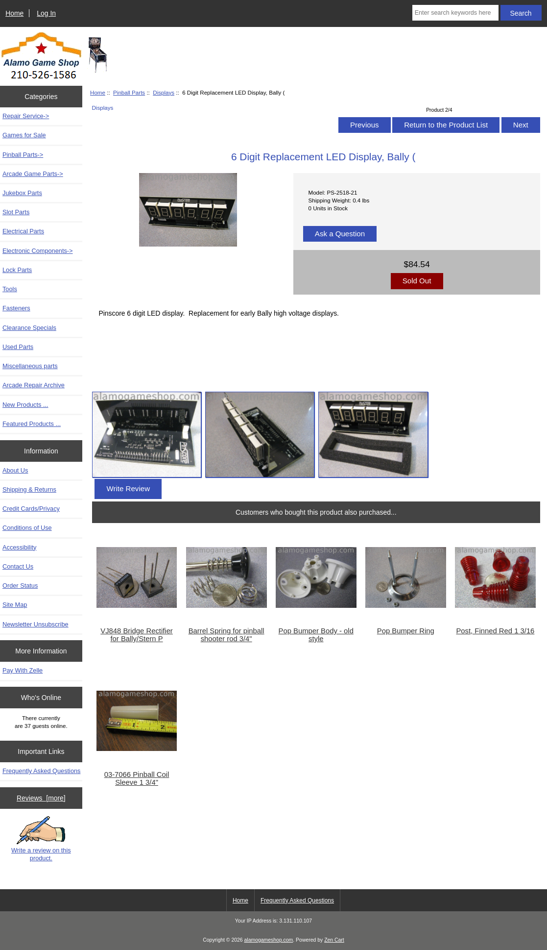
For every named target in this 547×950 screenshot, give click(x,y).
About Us (15, 470)
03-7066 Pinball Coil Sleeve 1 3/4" (136, 778)
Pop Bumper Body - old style (316, 635)
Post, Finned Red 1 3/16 (495, 631)
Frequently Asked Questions (41, 771)
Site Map (14, 604)
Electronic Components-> (37, 250)
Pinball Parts (129, 92)
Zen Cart (334, 940)
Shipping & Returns (29, 489)
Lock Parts (17, 270)
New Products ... (25, 404)
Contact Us (17, 566)
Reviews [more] (41, 798)
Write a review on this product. (41, 838)
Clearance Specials (29, 327)
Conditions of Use (27, 527)
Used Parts (17, 346)
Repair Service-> (25, 116)
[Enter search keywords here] (455, 13)
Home (14, 13)
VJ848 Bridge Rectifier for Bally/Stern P (136, 635)
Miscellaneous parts (30, 366)
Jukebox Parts (22, 193)
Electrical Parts (23, 231)
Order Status (20, 585)
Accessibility (19, 547)
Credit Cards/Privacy (31, 508)
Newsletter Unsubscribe (35, 624)
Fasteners (16, 308)
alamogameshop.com (268, 940)
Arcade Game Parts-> (32, 173)
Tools (9, 289)
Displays (163, 92)
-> (22, 154)
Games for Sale (24, 135)
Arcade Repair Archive (33, 385)
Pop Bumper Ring (405, 631)
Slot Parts (15, 212)
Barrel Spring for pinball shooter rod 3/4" (226, 635)
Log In (46, 13)
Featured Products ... (31, 423)
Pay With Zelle (22, 670)
